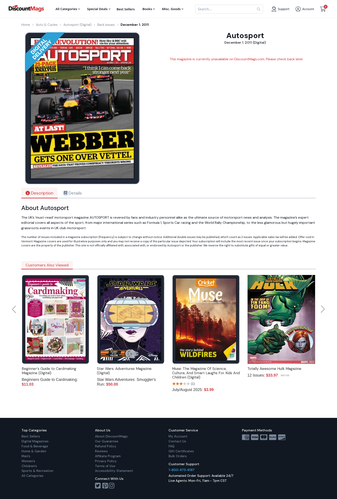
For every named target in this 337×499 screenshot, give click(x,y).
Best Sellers (30, 436)
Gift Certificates (181, 451)
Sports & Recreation (37, 471)
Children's (29, 466)
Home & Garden (33, 451)
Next (322, 309)
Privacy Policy (106, 461)
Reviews (101, 451)
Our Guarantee (106, 441)
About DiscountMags (111, 436)
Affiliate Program (108, 456)
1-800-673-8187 (181, 470)
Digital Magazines (35, 441)
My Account (177, 436)
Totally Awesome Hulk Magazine (274, 368)
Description (39, 193)
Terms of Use (105, 466)
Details (73, 193)
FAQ (171, 446)
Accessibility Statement (114, 471)
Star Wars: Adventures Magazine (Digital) (124, 370)
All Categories (32, 476)
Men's (25, 456)
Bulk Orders (177, 456)
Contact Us (177, 441)
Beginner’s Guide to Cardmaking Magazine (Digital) (49, 370)
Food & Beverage (34, 446)
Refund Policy (105, 446)
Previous (14, 309)
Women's (28, 461)
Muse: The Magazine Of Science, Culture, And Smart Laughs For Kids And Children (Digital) (206, 373)
